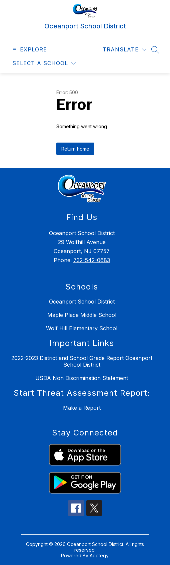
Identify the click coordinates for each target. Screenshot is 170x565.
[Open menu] (29, 49)
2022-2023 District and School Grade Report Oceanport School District (81, 361)
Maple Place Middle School (81, 315)
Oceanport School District (82, 301)
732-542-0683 (91, 260)
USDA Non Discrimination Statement (81, 378)
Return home (75, 149)
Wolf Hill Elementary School (81, 328)
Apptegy (99, 555)
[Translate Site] (124, 49)
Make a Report (82, 407)
